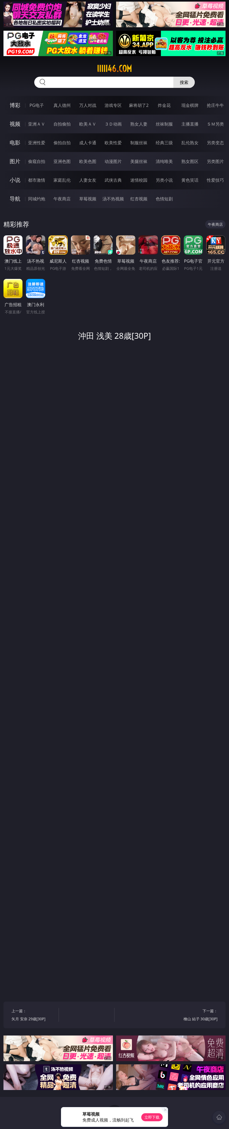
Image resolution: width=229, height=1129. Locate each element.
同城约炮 (36, 199)
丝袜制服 (164, 124)
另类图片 (215, 161)
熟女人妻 (138, 124)
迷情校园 (138, 180)
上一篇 (34, 1015)
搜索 (184, 82)
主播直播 (190, 124)
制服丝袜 (138, 143)
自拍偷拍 (62, 124)
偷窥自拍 (36, 161)
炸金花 (164, 105)
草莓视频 (87, 199)
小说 (15, 180)
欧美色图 (87, 161)
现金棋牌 (190, 105)
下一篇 (195, 1015)
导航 (15, 198)
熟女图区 (190, 161)
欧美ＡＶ (87, 124)
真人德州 (62, 105)
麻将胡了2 (138, 105)
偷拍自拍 (62, 143)
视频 (15, 123)
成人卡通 (87, 143)
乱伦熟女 (190, 143)
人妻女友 (87, 180)
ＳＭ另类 (215, 124)
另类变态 (215, 143)
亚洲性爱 (36, 143)
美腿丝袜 (138, 161)
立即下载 (151, 1117)
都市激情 (36, 180)
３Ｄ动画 (113, 124)
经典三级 (164, 143)
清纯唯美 (164, 161)
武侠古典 (113, 180)
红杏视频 (138, 199)
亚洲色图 (62, 161)
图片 (15, 161)
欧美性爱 (113, 143)
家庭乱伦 (62, 180)
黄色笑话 (190, 180)
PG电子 (36, 105)
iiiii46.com (114, 68)
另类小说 (164, 180)
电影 (15, 142)
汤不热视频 (113, 199)
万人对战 (87, 105)
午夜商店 (62, 199)
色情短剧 (164, 199)
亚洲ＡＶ (36, 124)
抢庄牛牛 (215, 105)
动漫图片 (113, 161)
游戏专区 (113, 105)
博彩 (15, 105)
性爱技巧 (215, 180)
